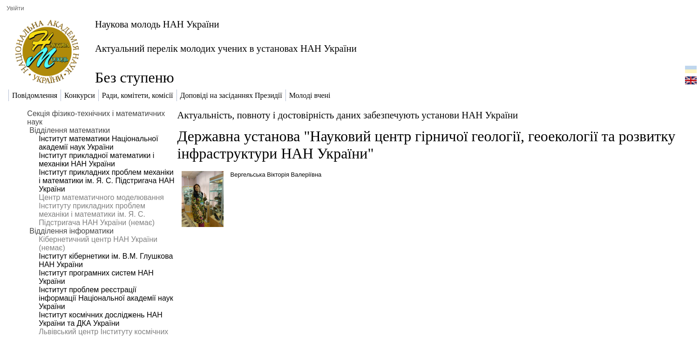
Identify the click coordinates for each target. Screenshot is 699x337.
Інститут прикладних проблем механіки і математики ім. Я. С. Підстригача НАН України (106, 180)
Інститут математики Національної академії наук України (98, 143)
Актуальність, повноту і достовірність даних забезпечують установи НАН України (347, 115)
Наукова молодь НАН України (157, 24)
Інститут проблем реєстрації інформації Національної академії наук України (106, 298)
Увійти (15, 8)
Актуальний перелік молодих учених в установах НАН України (226, 48)
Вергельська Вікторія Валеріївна (276, 174)
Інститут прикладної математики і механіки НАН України (96, 159)
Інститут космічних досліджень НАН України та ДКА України (100, 319)
